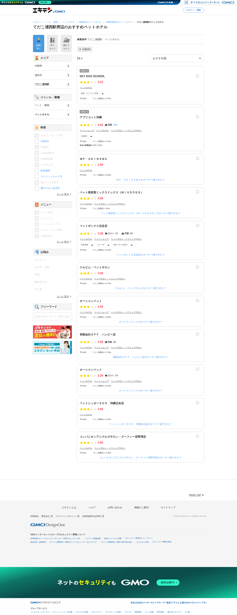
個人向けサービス (174, 612)
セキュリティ (96, 612)
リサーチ (127, 612)
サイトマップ (168, 507)
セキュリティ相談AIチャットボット (139, 538)
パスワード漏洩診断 (93, 538)
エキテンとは (69, 507)
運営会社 (47, 516)
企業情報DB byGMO (93, 516)
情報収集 (138, 612)
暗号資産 (160, 612)
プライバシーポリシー (67, 516)
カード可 (100, 245)
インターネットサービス (39, 612)
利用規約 (34, 516)
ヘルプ (92, 507)
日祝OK (84, 136)
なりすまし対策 (143, 542)
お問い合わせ (115, 507)
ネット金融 (149, 612)
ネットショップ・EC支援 (62, 612)
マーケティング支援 (113, 612)
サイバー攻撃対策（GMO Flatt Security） (117, 542)
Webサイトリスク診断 (112, 538)
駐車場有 (84, 245)
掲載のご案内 (141, 507)
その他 (187, 612)
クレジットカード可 (51, 176)
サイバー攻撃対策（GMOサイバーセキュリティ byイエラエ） (73, 542)
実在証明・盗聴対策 (38, 542)
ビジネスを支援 (82, 612)
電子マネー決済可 (120, 245)
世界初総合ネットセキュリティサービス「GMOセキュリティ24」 (55, 538)
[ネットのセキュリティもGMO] (26, 2)
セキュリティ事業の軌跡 (161, 542)
